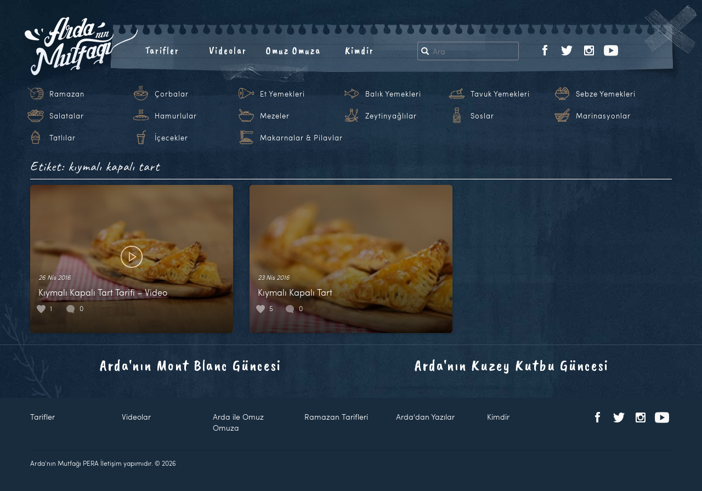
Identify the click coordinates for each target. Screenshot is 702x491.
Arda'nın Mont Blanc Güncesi (190, 365)
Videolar (228, 50)
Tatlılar (62, 138)
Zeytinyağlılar (391, 116)
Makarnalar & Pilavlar (301, 138)
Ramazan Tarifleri (336, 416)
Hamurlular (176, 116)
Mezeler (275, 116)
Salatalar (66, 116)
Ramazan (66, 94)
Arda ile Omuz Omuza (238, 422)
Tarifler (162, 50)
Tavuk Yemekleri (500, 94)
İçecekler (171, 138)
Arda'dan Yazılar (425, 416)
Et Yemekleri (282, 94)
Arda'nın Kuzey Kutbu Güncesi (512, 365)
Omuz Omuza (293, 50)
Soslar (482, 116)
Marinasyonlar (603, 116)
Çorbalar (172, 94)
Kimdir (359, 50)
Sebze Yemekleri (606, 94)
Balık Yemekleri (393, 94)
